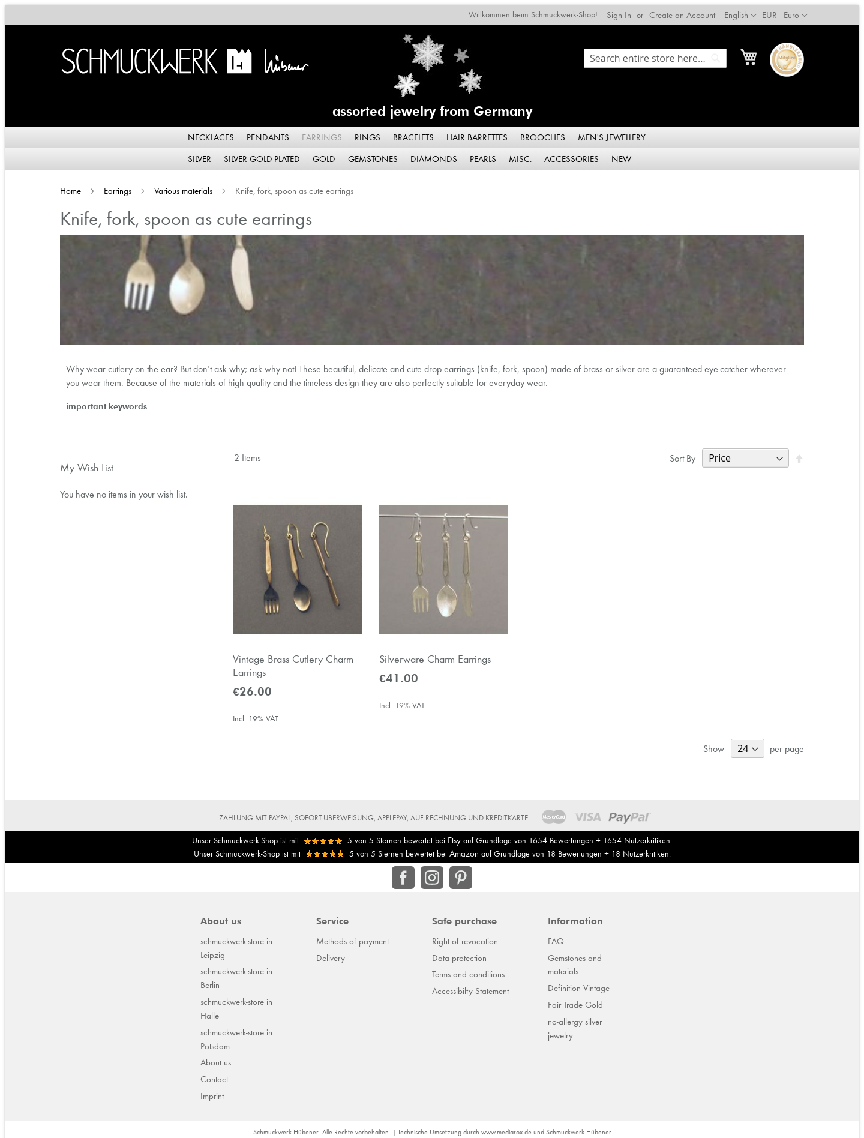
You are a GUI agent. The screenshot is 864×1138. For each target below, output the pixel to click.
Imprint (212, 1090)
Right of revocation (465, 935)
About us (215, 1057)
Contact (214, 1073)
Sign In (619, 9)
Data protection (459, 952)
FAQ (556, 935)
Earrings (119, 185)
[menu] (432, 142)
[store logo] (186, 55)
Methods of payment (352, 935)
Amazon (464, 848)
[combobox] (655, 52)
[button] (785, 10)
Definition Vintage (579, 982)
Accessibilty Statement (470, 985)
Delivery (330, 952)
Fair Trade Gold (575, 999)
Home (71, 185)
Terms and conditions (468, 968)
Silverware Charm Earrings (435, 653)
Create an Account (682, 9)
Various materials (184, 185)
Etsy (454, 834)
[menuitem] (211, 132)
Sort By (682, 453)
